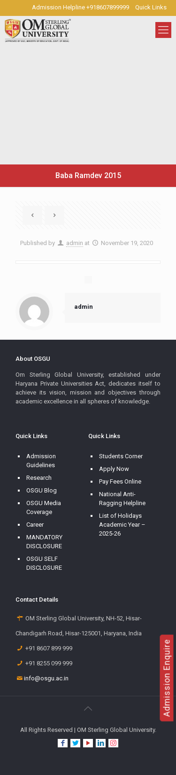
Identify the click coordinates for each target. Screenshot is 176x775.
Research (39, 477)
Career (35, 524)
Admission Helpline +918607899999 (80, 7)
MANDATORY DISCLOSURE (44, 542)
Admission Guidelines (41, 461)
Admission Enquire (167, 678)
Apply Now (114, 468)
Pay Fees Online (120, 481)
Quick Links (151, 7)
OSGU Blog (41, 490)
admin (74, 242)
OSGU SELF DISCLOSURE (44, 563)
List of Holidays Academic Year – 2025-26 (122, 524)
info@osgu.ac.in (46, 678)
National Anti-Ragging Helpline (122, 499)
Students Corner (121, 456)
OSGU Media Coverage (43, 507)
